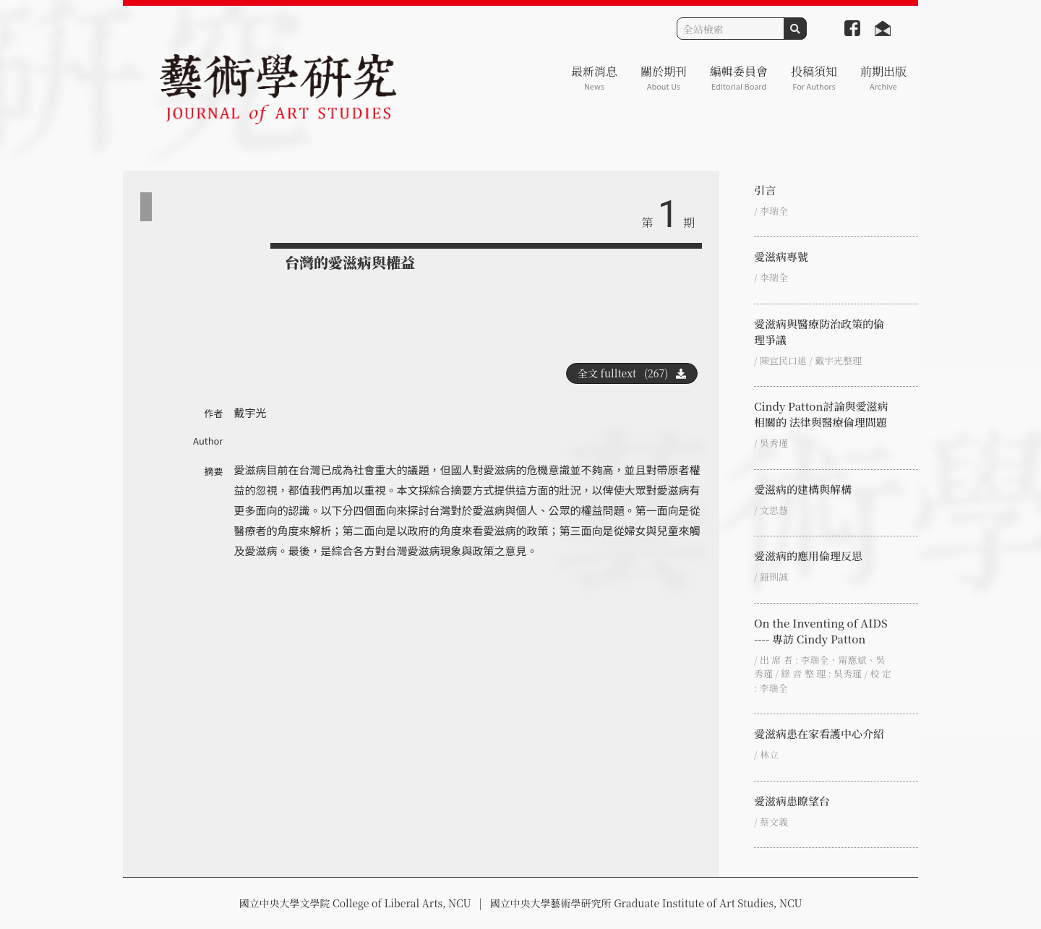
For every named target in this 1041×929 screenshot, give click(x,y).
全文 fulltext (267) (632, 373)
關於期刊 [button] (664, 78)
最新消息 (594, 78)
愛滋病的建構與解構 (803, 489)
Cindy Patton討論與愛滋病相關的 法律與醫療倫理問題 (821, 413)
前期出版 (883, 78)
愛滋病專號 (781, 256)
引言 (765, 189)
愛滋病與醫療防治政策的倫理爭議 (819, 331)
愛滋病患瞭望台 (792, 800)
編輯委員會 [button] (739, 78)
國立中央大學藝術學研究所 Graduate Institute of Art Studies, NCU (646, 903)
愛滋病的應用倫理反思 (808, 555)
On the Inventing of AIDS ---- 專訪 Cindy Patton (821, 630)
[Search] (730, 28)
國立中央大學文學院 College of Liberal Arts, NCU (355, 903)
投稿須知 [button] (814, 78)
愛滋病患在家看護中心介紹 (819, 733)
